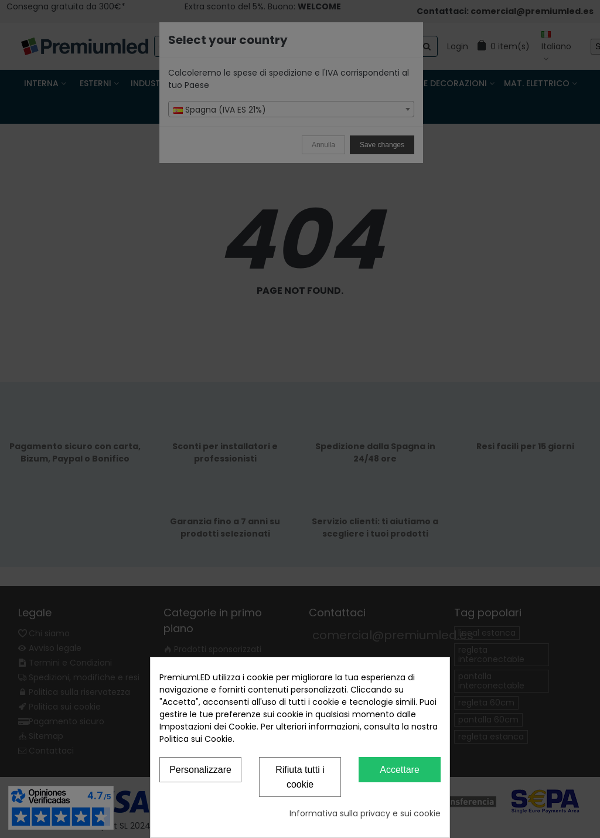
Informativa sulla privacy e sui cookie (365, 813)
